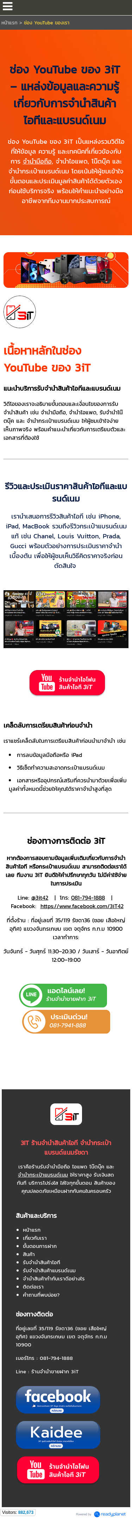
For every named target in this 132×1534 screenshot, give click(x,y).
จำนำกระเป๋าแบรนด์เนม (43, 1175)
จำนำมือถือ (37, 161)
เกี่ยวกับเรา (35, 1238)
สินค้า (29, 1254)
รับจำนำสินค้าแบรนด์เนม (49, 1270)
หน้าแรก (10, 22)
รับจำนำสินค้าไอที (41, 1262)
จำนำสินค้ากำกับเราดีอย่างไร (54, 1278)
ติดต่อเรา (33, 1287)
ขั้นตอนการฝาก (40, 1246)
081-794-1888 (56, 1358)
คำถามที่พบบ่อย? (41, 1295)
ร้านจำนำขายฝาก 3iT (55, 1371)
